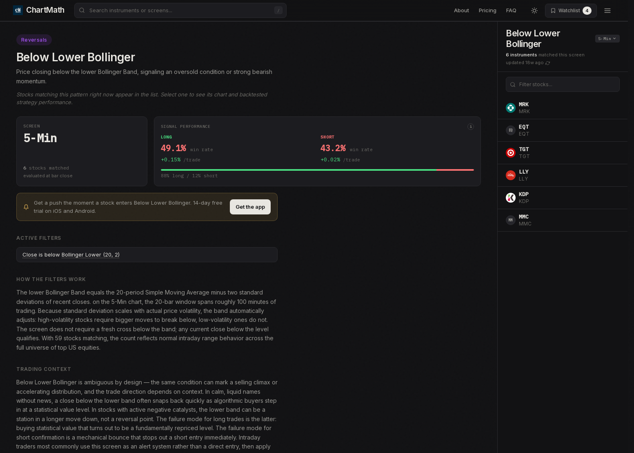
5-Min (607, 38)
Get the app (250, 206)
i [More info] (470, 126)
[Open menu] (607, 10)
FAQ (511, 10)
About (461, 10)
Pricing (487, 10)
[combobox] (180, 10)
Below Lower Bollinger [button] (533, 38)
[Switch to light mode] (534, 10)
